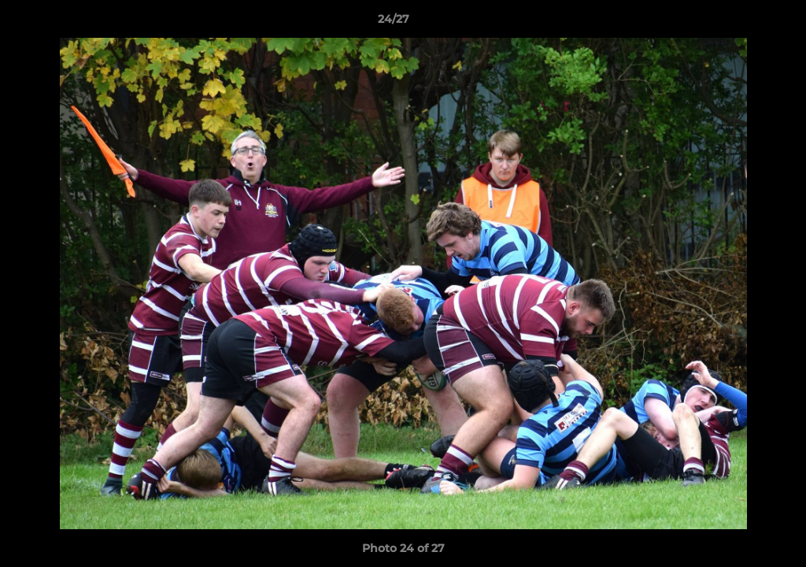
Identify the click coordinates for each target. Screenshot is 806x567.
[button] (739, 23)
